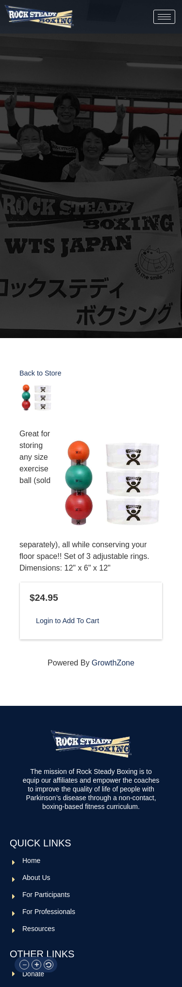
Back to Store (40, 373)
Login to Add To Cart (67, 621)
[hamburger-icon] (164, 17)
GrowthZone (113, 663)
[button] (24, 964)
